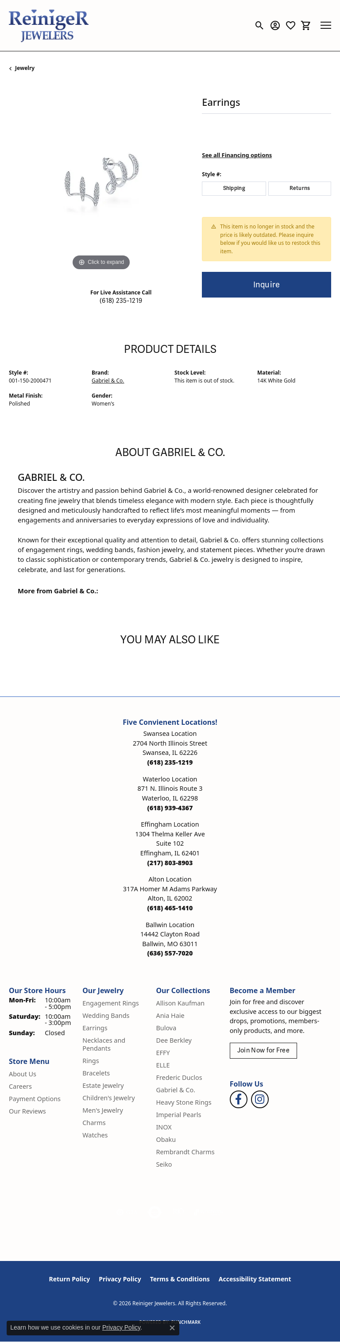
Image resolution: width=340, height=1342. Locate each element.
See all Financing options (237, 155)
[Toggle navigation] (326, 25)
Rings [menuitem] (90, 1060)
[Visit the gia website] (127, 1212)
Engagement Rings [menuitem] (110, 1003)
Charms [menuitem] (93, 1122)
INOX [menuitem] (163, 1127)
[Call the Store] (170, 762)
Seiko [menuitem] (164, 1164)
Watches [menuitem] (95, 1135)
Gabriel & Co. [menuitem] (175, 1090)
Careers (20, 1086)
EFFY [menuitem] (163, 1052)
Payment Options (35, 1098)
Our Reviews (27, 1111)
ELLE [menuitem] (163, 1065)
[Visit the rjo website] (178, 1212)
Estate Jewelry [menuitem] (103, 1085)
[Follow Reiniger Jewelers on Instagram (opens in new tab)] (260, 1099)
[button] (259, 25)
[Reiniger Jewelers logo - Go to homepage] (48, 25)
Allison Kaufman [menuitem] (180, 1003)
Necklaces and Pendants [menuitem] (103, 1044)
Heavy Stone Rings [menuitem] (183, 1102)
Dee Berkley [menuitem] (173, 1040)
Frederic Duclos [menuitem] (179, 1077)
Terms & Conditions (180, 1279)
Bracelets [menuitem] (96, 1073)
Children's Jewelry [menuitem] (108, 1098)
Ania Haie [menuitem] (170, 1015)
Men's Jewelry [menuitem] (102, 1110)
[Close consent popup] (172, 1327)
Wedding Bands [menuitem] (105, 1015)
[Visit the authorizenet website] (155, 1212)
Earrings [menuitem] (94, 1028)
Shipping (234, 188)
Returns (300, 188)
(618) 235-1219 (121, 301)
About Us (22, 1074)
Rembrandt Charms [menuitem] (185, 1152)
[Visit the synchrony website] (208, 1212)
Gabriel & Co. (108, 380)
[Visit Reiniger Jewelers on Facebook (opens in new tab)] (238, 1099)
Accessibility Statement (255, 1279)
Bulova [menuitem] (166, 1028)
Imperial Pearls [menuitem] (178, 1114)
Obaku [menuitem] (166, 1139)
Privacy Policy (120, 1279)
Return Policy (69, 1279)
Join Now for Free (263, 1050)
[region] (101, 181)
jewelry (25, 68)
